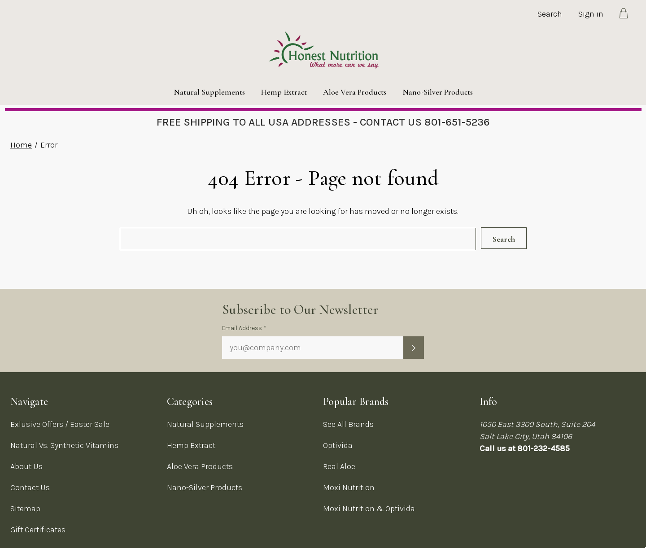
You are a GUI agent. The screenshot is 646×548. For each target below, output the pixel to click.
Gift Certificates (37, 530)
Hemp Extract (284, 92)
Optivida (338, 445)
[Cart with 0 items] (623, 15)
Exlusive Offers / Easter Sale (59, 424)
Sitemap (25, 508)
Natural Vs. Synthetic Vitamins (64, 445)
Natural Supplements (209, 92)
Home (21, 145)
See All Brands (348, 424)
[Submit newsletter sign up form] (413, 347)
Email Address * (244, 328)
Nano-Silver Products (437, 92)
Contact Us (30, 487)
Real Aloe (339, 466)
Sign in (590, 14)
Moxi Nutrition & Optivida (369, 508)
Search (549, 14)
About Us (26, 466)
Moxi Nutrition (349, 487)
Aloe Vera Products (354, 92)
